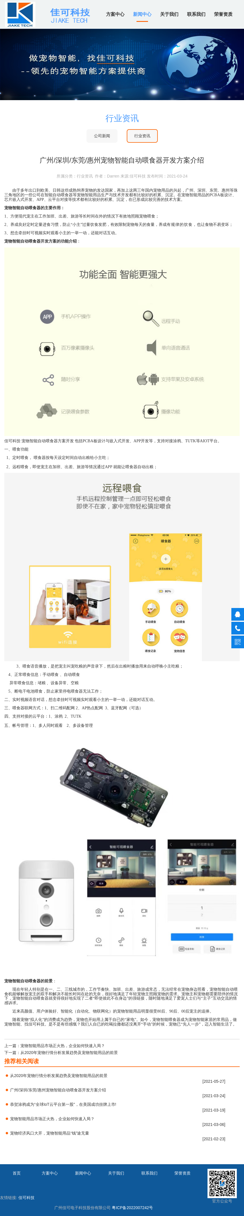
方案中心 (115, 14)
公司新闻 (102, 136)
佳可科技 (26, 1197)
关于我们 (169, 14)
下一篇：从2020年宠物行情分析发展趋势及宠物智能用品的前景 (61, 1052)
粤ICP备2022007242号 (132, 1207)
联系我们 (196, 14)
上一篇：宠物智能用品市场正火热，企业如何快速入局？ (54, 1045)
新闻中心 (142, 14)
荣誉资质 (223, 14)
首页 (17, 1173)
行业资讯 (142, 136)
